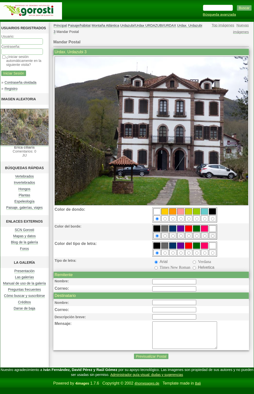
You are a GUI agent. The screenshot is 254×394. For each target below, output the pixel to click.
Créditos (24, 302)
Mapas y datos (24, 236)
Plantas (24, 195)
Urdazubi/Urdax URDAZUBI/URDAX (148, 25)
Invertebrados (24, 182)
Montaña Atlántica (105, 25)
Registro (10, 89)
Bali (198, 389)
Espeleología (24, 201)
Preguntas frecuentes (24, 289)
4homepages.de (146, 389)
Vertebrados (24, 176)
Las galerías (24, 277)
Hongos (24, 189)
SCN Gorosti (24, 230)
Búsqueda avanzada (219, 15)
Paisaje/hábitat (79, 25)
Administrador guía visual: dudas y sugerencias (146, 380)
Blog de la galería (24, 242)
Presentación (24, 271)
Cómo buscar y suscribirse (24, 296)
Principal (60, 25)
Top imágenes (223, 25)
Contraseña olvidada (20, 82)
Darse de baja (24, 308)
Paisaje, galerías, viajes (24, 208)
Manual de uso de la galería (24, 283)
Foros (24, 249)
